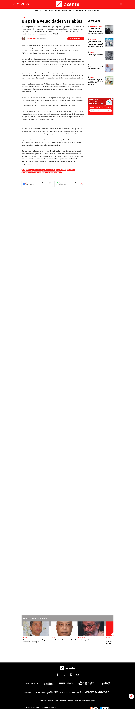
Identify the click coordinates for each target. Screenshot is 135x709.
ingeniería (63, 170)
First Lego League (49, 170)
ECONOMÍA (64, 11)
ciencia (28, 170)
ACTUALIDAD (43, 11)
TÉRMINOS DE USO (53, 700)
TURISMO (71, 11)
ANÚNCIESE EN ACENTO (88, 700)
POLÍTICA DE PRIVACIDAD (66, 700)
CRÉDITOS (78, 700)
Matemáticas (71, 170)
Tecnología (37, 172)
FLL (57, 170)
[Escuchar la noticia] (75, 38)
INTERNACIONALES (81, 11)
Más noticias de (35, 618)
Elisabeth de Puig (32, 38)
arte (23, 170)
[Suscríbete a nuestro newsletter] (109, 110)
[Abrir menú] (121, 4)
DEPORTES (97, 11)
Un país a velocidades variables (51, 172)
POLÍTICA (57, 11)
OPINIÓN (50, 11)
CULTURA (90, 11)
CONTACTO (43, 700)
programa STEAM (27, 172)
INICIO (36, 11)
